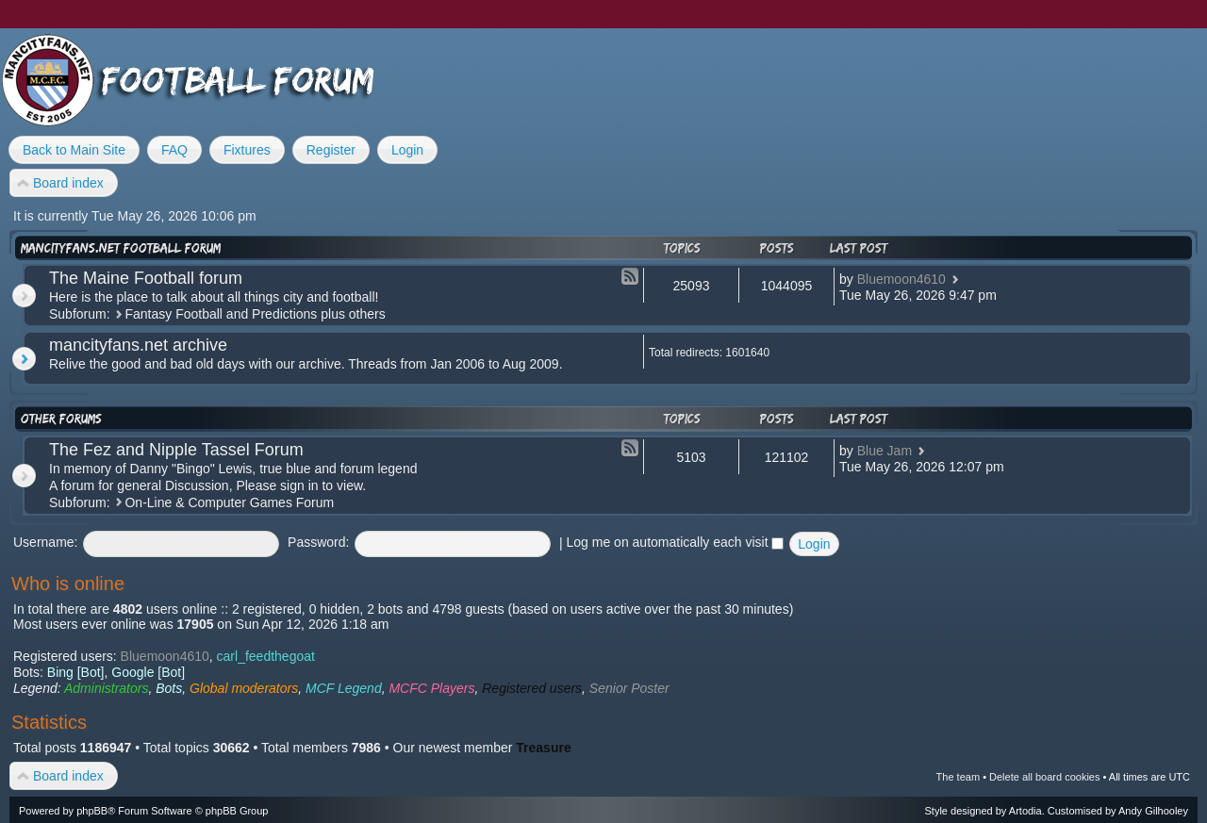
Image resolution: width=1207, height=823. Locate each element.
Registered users (532, 688)
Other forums (61, 418)
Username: (45, 542)
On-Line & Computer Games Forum (229, 502)
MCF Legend (344, 688)
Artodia (1025, 810)
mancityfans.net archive (138, 345)
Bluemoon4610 (901, 279)
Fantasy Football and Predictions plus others (254, 313)
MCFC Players (431, 688)
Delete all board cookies (1044, 776)
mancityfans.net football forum (121, 247)
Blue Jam (884, 450)
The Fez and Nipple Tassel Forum (176, 449)
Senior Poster (629, 688)
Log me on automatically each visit (676, 542)
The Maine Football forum (145, 278)
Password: (318, 542)
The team (958, 776)
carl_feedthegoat (266, 656)
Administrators (106, 688)
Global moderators (244, 688)
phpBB (91, 810)
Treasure (543, 747)
